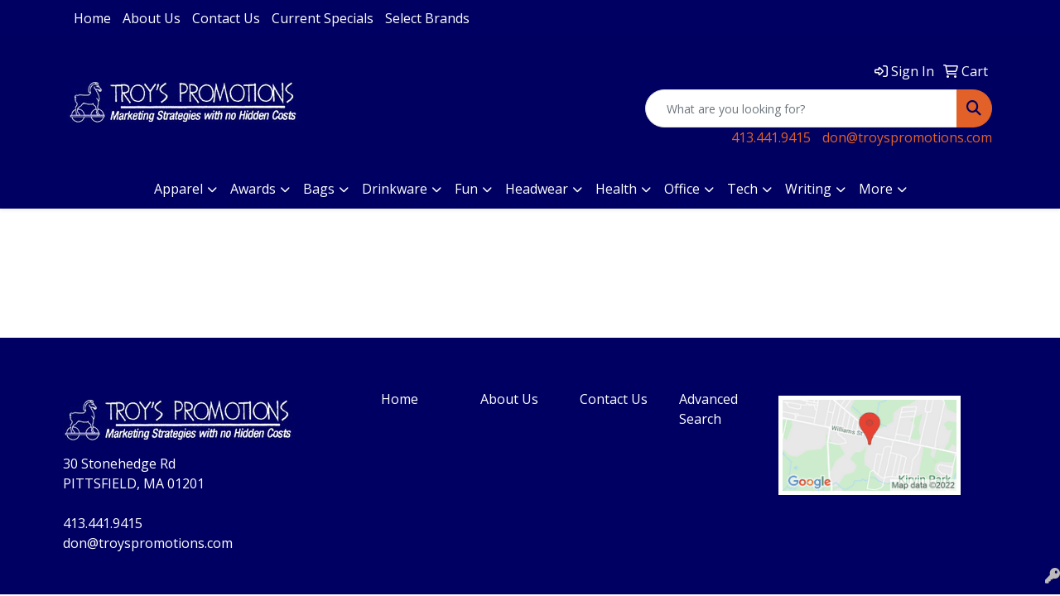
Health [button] (616, 189)
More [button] (876, 189)
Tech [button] (742, 189)
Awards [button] (253, 189)
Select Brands (427, 18)
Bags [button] (319, 189)
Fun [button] (466, 189)
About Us (152, 18)
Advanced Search (708, 409)
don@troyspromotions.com (907, 137)
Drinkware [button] (394, 189)
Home (92, 18)
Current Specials (322, 18)
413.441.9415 (771, 137)
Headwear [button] (536, 189)
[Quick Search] (801, 108)
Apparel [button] (178, 189)
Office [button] (682, 189)
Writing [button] (808, 189)
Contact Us (226, 18)
